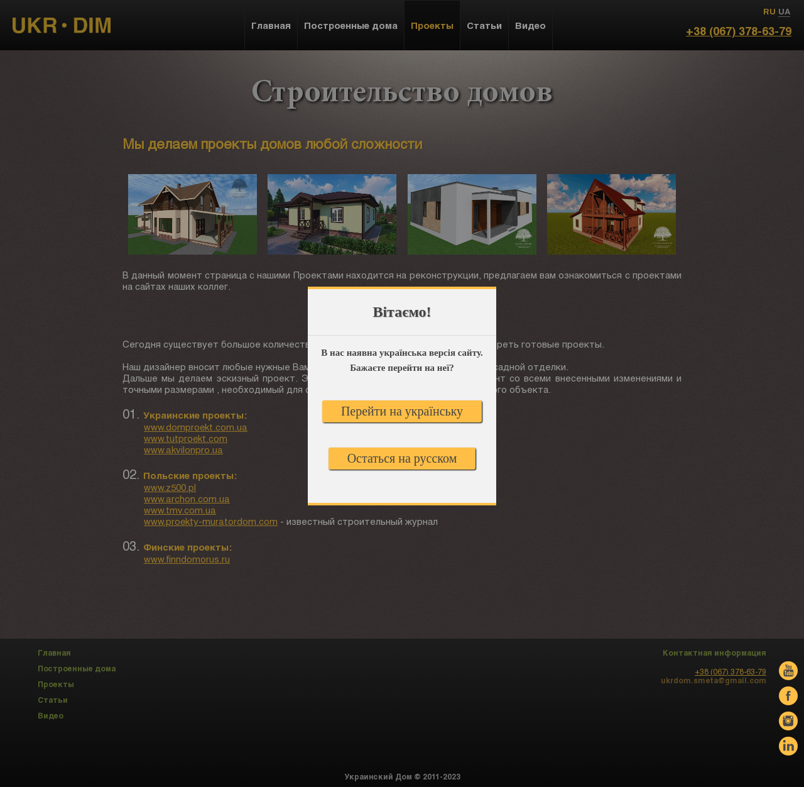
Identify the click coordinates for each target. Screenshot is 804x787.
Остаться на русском (402, 458)
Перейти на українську (402, 411)
